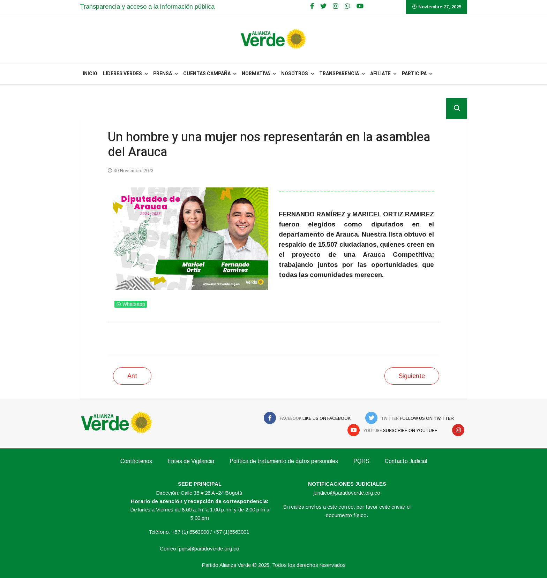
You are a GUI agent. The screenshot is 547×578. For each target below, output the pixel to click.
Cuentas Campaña (207, 73)
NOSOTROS (294, 73)
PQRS (361, 461)
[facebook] (312, 6)
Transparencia (339, 73)
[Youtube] (360, 6)
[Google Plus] (335, 6)
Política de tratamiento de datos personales (284, 461)
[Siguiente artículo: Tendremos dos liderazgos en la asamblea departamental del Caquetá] (411, 376)
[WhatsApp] (347, 6)
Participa (414, 73)
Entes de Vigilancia (190, 461)
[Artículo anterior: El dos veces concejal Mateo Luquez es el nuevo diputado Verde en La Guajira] (132, 376)
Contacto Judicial (406, 461)
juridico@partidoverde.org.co (347, 493)
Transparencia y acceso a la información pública (147, 6)
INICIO (90, 73)
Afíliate (380, 73)
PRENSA (162, 73)
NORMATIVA (256, 73)
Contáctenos (136, 461)
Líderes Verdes (122, 73)
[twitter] (323, 6)
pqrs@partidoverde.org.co (209, 549)
